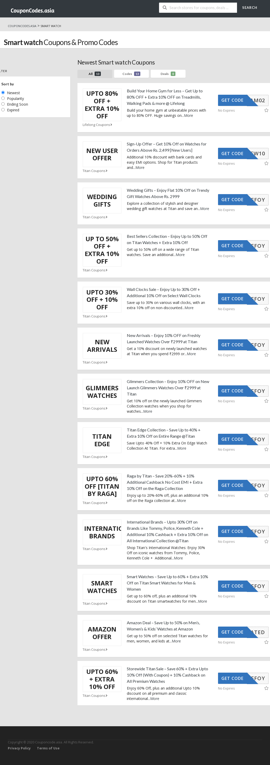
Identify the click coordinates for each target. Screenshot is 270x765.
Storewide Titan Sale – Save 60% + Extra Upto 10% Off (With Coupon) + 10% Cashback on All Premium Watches (167, 675)
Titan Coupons (96, 171)
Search (249, 7)
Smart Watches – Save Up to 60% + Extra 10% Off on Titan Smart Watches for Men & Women (167, 582)
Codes (131, 74)
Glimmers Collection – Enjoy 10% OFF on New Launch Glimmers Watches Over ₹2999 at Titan (168, 387)
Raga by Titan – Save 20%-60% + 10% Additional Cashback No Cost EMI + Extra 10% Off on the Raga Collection (164, 482)
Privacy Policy (19, 748)
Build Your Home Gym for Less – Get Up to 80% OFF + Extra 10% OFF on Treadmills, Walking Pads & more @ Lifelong (165, 97)
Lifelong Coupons (98, 125)
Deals (168, 74)
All (95, 74)
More (188, 115)
